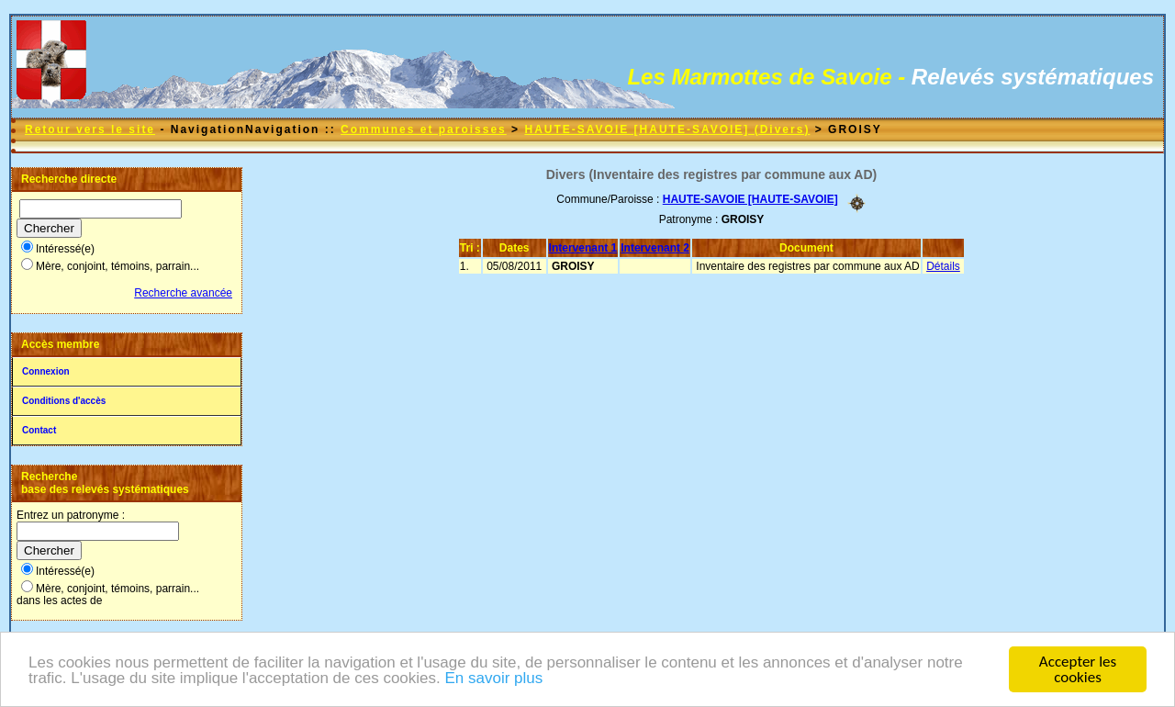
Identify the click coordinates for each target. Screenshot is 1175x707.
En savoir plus (493, 681)
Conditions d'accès (64, 401)
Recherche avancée (183, 292)
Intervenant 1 (583, 247)
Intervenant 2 (655, 247)
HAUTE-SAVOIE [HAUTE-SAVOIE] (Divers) (667, 129)
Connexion (46, 371)
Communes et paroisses (424, 129)
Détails (943, 266)
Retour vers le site (90, 129)
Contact (39, 430)
